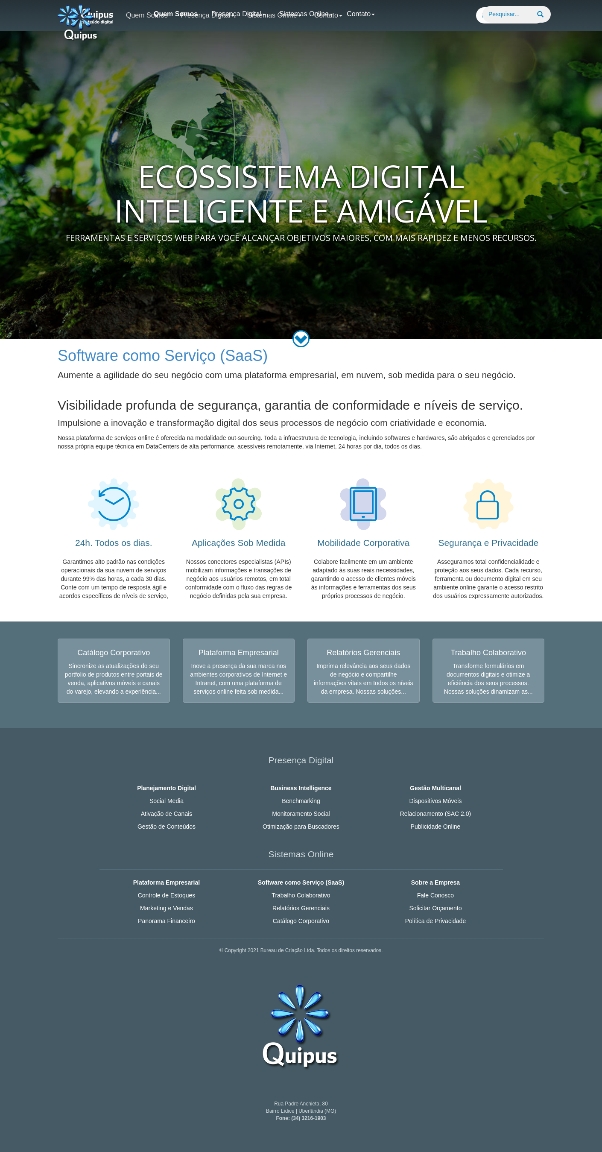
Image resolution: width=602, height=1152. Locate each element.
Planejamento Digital (166, 788)
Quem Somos (176, 14)
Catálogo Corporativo (301, 920)
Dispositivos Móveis (435, 800)
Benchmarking (301, 800)
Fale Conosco (435, 895)
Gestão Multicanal (435, 788)
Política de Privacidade (435, 920)
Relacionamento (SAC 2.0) (435, 813)
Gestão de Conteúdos (166, 826)
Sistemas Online (306, 14)
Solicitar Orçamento (435, 908)
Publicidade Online (436, 826)
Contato (361, 14)
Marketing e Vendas (166, 908)
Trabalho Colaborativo (301, 895)
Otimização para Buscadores (301, 826)
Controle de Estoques (167, 895)
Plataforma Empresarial (166, 882)
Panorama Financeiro (166, 920)
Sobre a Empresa (435, 882)
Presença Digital (238, 14)
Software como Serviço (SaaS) (301, 882)
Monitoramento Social (301, 813)
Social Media (166, 800)
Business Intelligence (300, 788)
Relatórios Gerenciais (301, 908)
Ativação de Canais (167, 813)
